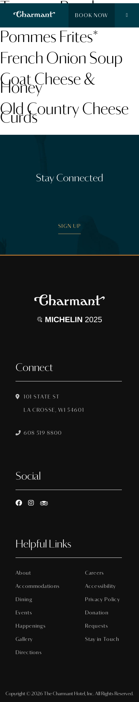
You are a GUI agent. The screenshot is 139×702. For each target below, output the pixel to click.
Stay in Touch (102, 639)
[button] (127, 15)
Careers (94, 573)
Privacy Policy (102, 599)
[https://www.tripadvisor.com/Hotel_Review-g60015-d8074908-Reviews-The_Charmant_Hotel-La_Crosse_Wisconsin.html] (44, 503)
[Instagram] (31, 503)
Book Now (91, 15)
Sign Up (69, 226)
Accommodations (34, 586)
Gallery (24, 639)
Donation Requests (97, 619)
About (23, 573)
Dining (24, 599)
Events (24, 613)
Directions (29, 652)
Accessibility (100, 586)
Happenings (31, 626)
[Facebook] (19, 503)
